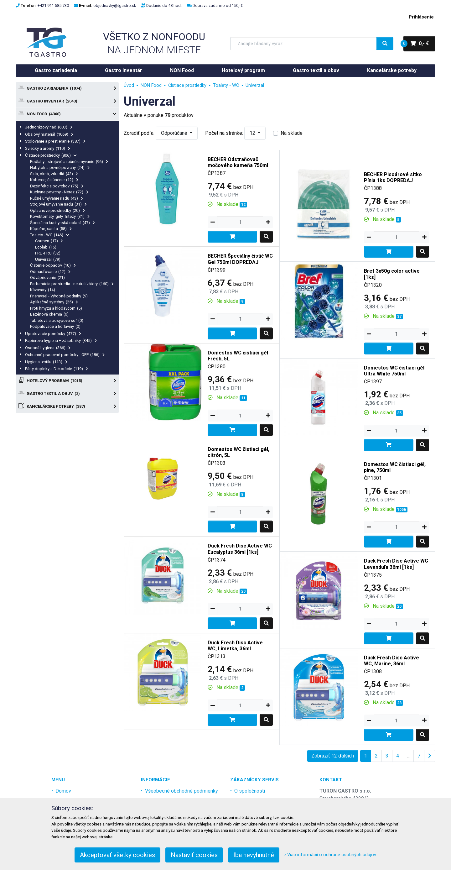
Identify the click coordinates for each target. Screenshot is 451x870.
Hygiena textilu (46, 361)
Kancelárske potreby (392, 70)
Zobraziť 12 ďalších (332, 756)
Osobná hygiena (47, 347)
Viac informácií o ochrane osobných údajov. (330, 854)
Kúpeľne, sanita (51, 228)
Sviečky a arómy (47, 148)
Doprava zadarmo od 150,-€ (218, 5)
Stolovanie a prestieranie (55, 141)
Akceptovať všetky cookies (117, 855)
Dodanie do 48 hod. (164, 5)
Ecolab (45, 247)
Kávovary (42, 289)
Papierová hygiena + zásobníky (61, 340)
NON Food (182, 70)
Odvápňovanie (47, 277)
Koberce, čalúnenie (54, 179)
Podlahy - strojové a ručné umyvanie (69, 161)
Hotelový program (243, 70)
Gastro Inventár (123, 70)
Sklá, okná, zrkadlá (54, 173)
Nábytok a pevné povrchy (60, 167)
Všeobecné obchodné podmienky (181, 791)
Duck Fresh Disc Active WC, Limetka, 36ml (235, 646)
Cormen (49, 240)
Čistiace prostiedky (51, 155)
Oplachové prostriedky (57, 210)
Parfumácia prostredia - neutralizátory (72, 283)
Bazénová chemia (49, 314)
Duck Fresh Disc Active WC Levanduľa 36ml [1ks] (396, 564)
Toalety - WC (49, 235)
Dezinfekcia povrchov (56, 186)
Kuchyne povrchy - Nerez (59, 192)
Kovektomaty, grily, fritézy (60, 216)
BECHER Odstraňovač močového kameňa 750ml (238, 162)
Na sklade (292, 133)
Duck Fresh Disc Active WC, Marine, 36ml (391, 661)
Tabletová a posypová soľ (56, 320)
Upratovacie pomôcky (53, 333)
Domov (63, 791)
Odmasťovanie (50, 271)
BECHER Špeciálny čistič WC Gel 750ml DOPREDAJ (240, 259)
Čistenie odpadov (53, 265)
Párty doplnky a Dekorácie (56, 368)
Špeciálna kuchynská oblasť (62, 222)
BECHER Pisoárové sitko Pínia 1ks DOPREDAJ (393, 177)
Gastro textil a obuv (316, 70)
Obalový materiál (49, 134)
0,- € (416, 43)
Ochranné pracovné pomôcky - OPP (65, 354)
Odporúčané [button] (175, 133)
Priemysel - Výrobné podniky (59, 296)
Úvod (129, 85)
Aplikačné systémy (54, 302)
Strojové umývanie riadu (58, 204)
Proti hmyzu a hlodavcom (56, 308)
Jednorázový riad (48, 127)
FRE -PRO (47, 253)
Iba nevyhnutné (253, 855)
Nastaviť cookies (194, 855)
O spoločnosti (249, 791)
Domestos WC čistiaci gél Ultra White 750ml (394, 371)
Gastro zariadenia (56, 70)
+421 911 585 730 (53, 5)
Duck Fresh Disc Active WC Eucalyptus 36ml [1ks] (240, 549)
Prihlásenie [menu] (421, 17)
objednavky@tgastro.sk (114, 5)
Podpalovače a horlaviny (55, 326)
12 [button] (253, 133)
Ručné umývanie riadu (56, 198)
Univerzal (47, 259)
